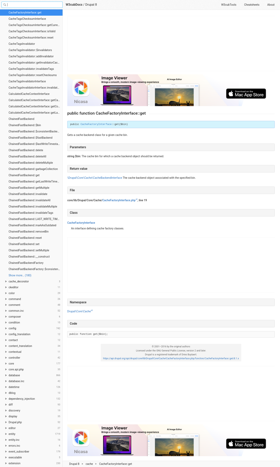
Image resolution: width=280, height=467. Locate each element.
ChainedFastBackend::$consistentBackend (34, 131)
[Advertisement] (171, 43)
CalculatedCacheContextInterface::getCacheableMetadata (36, 100)
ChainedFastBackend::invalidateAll (29, 200)
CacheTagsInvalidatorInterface (27, 81)
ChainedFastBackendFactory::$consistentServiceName (36, 269)
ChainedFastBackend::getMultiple (29, 187)
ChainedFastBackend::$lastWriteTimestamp (35, 143)
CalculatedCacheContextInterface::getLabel (35, 112)
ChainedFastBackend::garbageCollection (33, 169)
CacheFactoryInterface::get (25, 12)
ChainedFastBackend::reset (25, 237)
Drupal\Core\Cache (79, 311)
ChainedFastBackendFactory (26, 262)
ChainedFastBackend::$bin (25, 125)
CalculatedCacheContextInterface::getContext (36, 106)
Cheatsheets (251, 4)
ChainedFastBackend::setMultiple (29, 250)
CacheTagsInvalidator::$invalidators (30, 50)
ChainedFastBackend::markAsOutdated (32, 225)
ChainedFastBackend (21, 118)
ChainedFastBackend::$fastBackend (30, 137)
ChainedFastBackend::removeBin (28, 231)
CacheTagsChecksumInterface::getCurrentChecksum (36, 25)
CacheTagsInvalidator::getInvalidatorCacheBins (36, 62)
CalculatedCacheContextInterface (29, 93)
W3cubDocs (74, 4)
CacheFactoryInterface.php (119, 200)
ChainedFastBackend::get (24, 175)
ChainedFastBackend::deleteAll (27, 156)
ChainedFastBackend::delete (26, 150)
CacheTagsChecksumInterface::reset (31, 37)
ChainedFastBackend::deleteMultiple (31, 162)
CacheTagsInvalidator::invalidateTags (31, 68)
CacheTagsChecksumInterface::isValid (32, 31)
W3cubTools (228, 4)
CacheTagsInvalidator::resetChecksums (33, 75)
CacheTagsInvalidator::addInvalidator (31, 56)
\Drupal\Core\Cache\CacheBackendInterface (94, 177)
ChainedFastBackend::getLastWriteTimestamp (36, 181)
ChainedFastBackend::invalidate (28, 194)
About (271, 4)
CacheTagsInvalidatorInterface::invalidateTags (36, 87)
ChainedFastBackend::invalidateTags (31, 212)
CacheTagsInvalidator (22, 43)
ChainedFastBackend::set (24, 244)
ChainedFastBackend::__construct (29, 256)
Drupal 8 (91, 4)
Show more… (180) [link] (20, 275)
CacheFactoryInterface (96, 124)
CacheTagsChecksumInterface (27, 18)
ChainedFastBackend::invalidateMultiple (33, 206)
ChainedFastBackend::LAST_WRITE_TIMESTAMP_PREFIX (36, 219)
